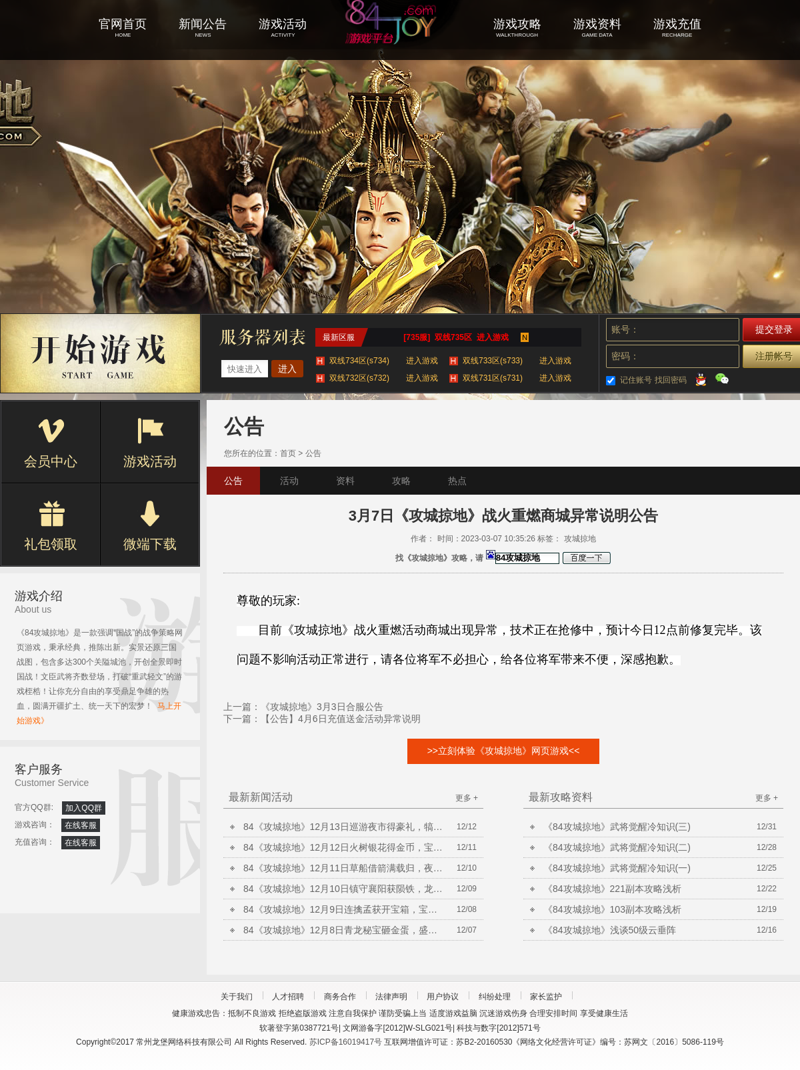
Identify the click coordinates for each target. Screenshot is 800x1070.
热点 (457, 480)
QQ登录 (700, 378)
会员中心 (50, 443)
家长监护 (546, 996)
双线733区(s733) (517, 360)
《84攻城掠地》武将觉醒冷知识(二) (617, 847)
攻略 (401, 480)
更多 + (466, 798)
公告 (313, 453)
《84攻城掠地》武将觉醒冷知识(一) (617, 868)
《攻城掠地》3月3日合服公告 (322, 706)
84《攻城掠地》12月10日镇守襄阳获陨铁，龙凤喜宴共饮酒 (343, 888)
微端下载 (150, 526)
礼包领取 (50, 526)
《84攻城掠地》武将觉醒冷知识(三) (617, 826)
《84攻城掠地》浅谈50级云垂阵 (609, 930)
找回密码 (671, 380)
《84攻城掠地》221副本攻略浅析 (612, 888)
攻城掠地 (400, 40)
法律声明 (391, 996)
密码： (625, 356)
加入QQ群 (83, 808)
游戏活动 (150, 443)
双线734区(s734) (383, 360)
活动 (289, 480)
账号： (625, 329)
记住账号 (636, 380)
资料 (345, 480)
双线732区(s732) (383, 378)
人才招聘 (288, 996)
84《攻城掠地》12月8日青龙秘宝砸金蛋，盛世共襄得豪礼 (343, 930)
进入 (287, 368)
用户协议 (443, 996)
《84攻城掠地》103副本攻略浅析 (612, 909)
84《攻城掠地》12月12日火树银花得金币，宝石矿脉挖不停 (343, 847)
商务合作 (340, 996)
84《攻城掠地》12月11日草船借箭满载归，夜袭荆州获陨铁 (343, 868)
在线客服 (81, 825)
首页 (288, 453)
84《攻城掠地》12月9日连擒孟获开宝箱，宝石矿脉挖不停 (343, 909)
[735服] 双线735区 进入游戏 (455, 337)
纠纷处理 (495, 996)
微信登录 (722, 378)
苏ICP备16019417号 (345, 1042)
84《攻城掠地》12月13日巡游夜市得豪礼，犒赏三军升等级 (343, 826)
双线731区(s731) (517, 378)
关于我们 (237, 996)
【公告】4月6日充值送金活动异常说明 (341, 718)
